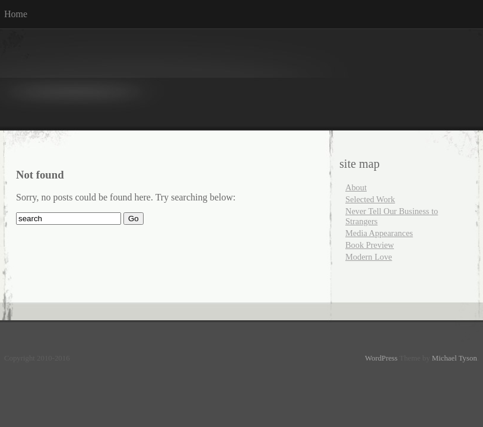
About (356, 187)
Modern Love (368, 257)
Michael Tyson (454, 358)
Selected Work (370, 199)
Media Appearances (379, 233)
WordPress (381, 358)
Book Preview (369, 245)
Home (15, 14)
